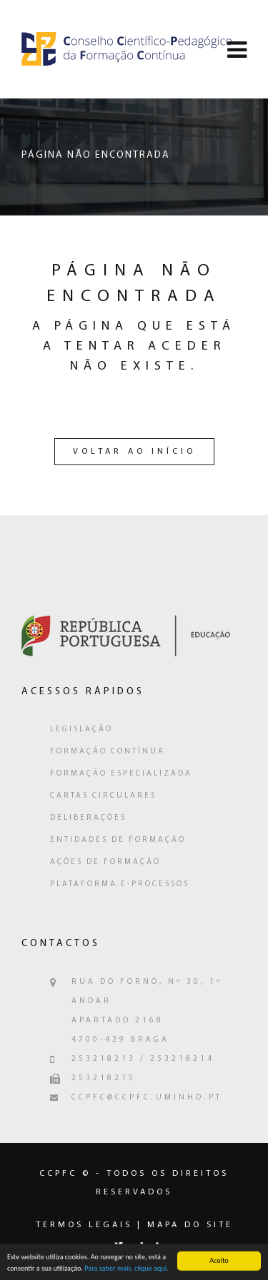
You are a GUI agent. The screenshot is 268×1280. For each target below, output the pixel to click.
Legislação (81, 729)
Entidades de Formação (118, 840)
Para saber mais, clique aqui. (126, 1269)
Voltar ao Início (134, 451)
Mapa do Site (190, 1225)
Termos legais (84, 1225)
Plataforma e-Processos (119, 884)
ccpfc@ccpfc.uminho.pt (146, 1098)
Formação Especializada (121, 774)
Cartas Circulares (103, 796)
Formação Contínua (107, 752)
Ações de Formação (105, 862)
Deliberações (88, 818)
